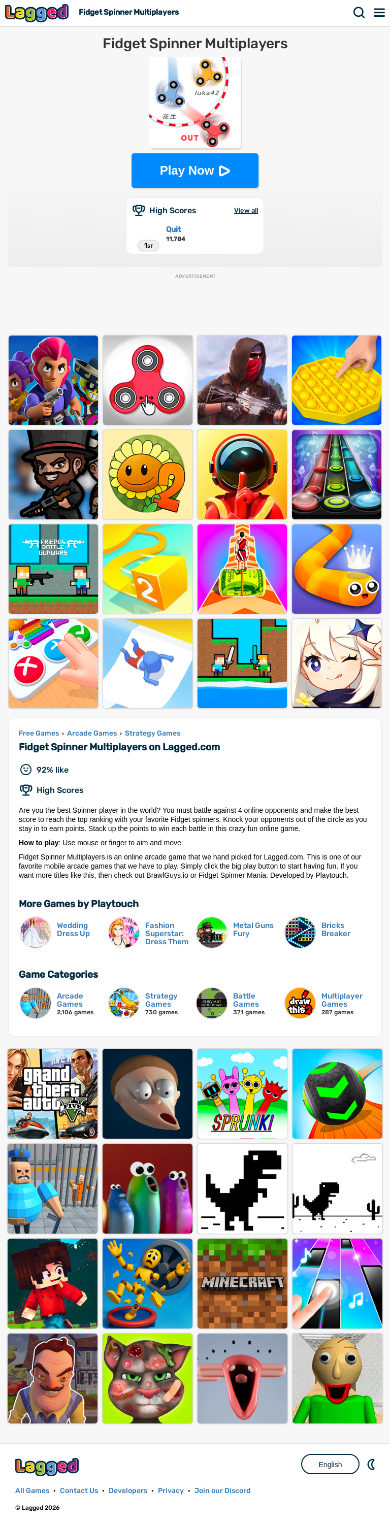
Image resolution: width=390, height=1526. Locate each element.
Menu (380, 12)
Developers (128, 1490)
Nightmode (372, 1464)
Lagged (38, 13)
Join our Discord (222, 1490)
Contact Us (79, 1490)
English (330, 1465)
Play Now (187, 170)
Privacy (171, 1490)
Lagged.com (48, 1467)
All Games (32, 1490)
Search (359, 12)
